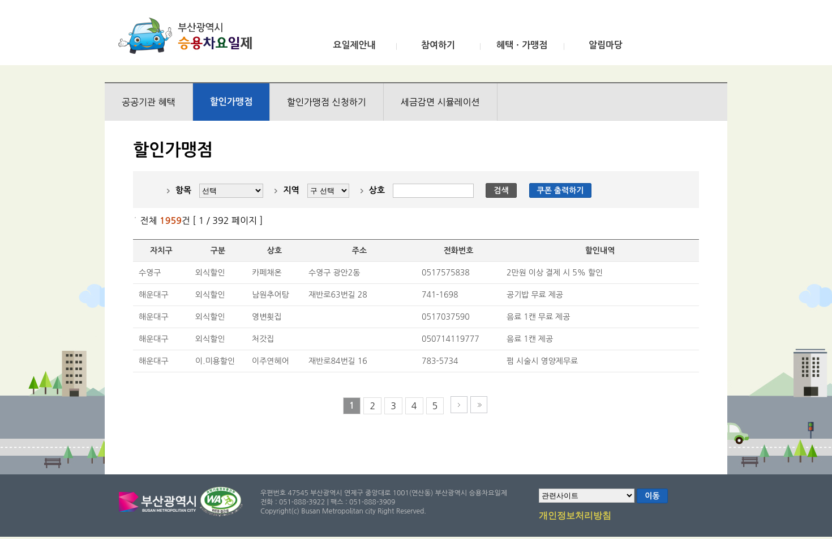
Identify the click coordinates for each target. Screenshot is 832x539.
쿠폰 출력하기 (560, 190)
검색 (501, 190)
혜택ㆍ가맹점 (521, 45)
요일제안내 (354, 45)
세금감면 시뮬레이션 (440, 102)
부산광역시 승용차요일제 (188, 36)
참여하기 (438, 45)
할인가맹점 (231, 101)
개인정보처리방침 (575, 516)
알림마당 (606, 45)
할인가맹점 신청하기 (326, 102)
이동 (652, 496)
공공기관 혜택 (148, 102)
